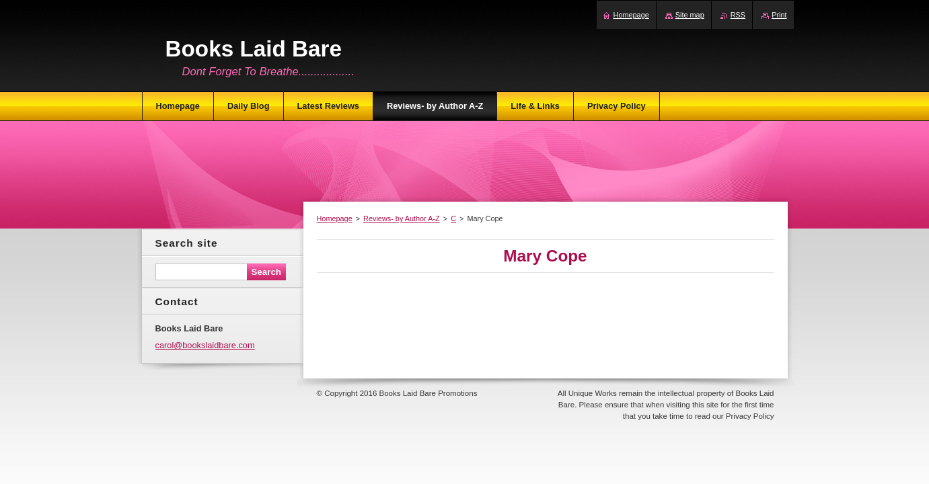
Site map (689, 15)
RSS (738, 15)
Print (779, 15)
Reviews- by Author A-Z (401, 218)
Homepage (334, 218)
